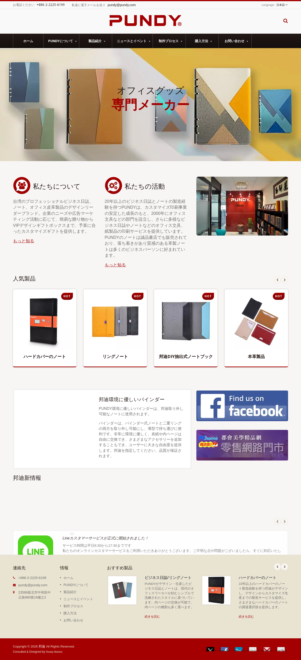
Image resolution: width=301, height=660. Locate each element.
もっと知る (23, 241)
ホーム (28, 41)
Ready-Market (54, 651)
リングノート (115, 356)
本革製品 (256, 356)
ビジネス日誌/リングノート (168, 577)
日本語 (280, 5)
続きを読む (152, 616)
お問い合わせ (236, 41)
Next (284, 279)
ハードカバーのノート (257, 577)
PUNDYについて (62, 41)
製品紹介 (97, 41)
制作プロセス (170, 41)
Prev (277, 279)
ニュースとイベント (134, 41)
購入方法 (203, 41)
